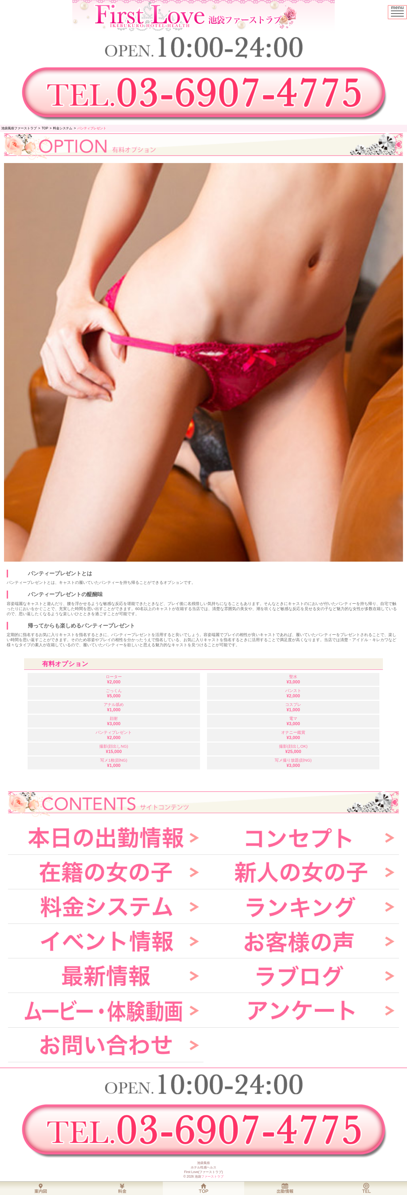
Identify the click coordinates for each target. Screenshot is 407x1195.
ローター (114, 679)
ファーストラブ (212, 1176)
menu (399, 10)
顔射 (113, 721)
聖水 (293, 679)
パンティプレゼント (114, 735)
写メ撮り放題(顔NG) (293, 763)
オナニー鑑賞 (293, 735)
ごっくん (114, 693)
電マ (293, 721)
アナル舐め (114, 707)
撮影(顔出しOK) (293, 749)
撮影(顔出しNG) (113, 749)
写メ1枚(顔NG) (113, 763)
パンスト (293, 693)
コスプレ (293, 707)
